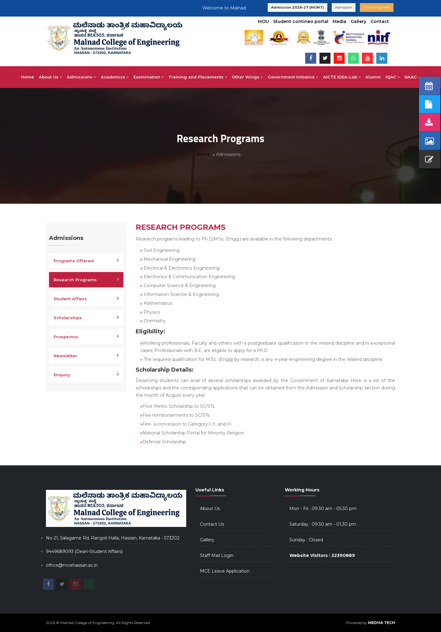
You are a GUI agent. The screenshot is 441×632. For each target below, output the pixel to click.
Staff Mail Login (216, 555)
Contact (380, 21)
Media (339, 21)
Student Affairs (70, 298)
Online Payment (376, 7)
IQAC (393, 76)
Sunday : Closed (306, 540)
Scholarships (68, 317)
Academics (115, 76)
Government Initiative (293, 76)
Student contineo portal (300, 21)
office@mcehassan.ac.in (72, 565)
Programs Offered (74, 260)
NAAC (412, 76)
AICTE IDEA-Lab (341, 76)
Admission (343, 7)
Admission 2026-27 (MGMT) (297, 7)
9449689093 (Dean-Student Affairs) (84, 551)
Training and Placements (197, 76)
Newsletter (65, 355)
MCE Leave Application (225, 571)
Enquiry (62, 374)
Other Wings (247, 76)
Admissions (81, 76)
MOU (263, 21)
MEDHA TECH (381, 622)
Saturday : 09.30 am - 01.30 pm (322, 524)
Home (27, 76)
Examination (149, 76)
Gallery (358, 21)
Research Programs (75, 279)
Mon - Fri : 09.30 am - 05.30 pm (322, 508)
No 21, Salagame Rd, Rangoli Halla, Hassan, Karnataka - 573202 (112, 538)
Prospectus (66, 336)
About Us (50, 76)
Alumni (373, 76)
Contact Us (212, 524)
